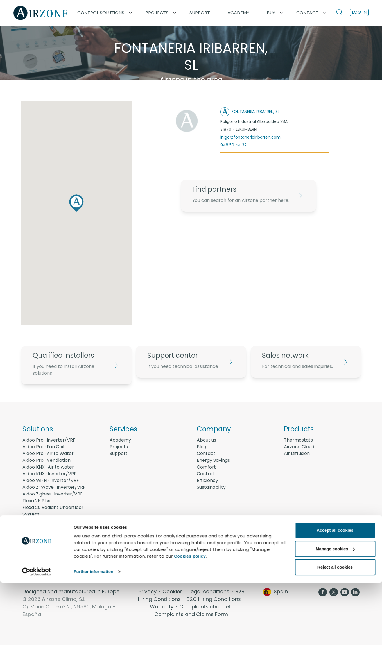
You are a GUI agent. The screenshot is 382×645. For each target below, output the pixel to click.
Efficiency (207, 480)
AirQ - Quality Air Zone (46, 541)
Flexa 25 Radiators (42, 521)
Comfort (206, 467)
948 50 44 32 (233, 145)
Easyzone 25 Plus (41, 527)
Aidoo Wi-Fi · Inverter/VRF (50, 480)
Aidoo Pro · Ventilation (46, 460)
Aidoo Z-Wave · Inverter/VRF (53, 487)
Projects (119, 446)
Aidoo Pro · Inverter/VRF (48, 440)
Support (199, 13)
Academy (120, 440)
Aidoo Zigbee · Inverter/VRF (52, 494)
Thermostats (298, 440)
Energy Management (45, 561)
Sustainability (211, 487)
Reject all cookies (335, 629)
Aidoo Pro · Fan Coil (43, 446)
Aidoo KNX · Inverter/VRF (49, 473)
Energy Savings (213, 460)
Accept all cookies (335, 592)
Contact (206, 453)
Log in (359, 12)
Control (205, 473)
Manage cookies (335, 610)
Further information (93, 634)
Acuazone (33, 534)
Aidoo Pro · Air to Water (48, 453)
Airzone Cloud (299, 446)
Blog (201, 446)
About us (206, 440)
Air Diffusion (297, 453)
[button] (76, 203)
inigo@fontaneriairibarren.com (250, 137)
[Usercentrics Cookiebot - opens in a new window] (36, 634)
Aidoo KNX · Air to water (48, 467)
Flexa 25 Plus (36, 500)
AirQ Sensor (35, 554)
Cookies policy (190, 618)
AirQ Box (31, 548)
